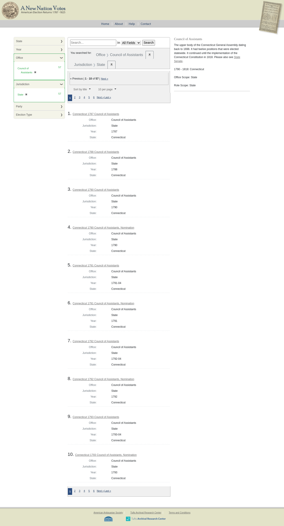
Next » (104, 78)
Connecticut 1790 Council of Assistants (96, 189)
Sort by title (80, 89)
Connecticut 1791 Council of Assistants (96, 265)
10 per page (105, 89)
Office (19, 57)
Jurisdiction (22, 84)
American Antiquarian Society (108, 512)
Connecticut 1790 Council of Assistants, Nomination (103, 227)
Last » (107, 97)
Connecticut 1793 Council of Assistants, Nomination (106, 455)
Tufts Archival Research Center (145, 512)
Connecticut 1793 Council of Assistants (96, 417)
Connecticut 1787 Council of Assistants (96, 114)
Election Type (24, 114)
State (19, 41)
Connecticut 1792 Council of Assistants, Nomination (103, 379)
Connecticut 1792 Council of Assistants (96, 341)
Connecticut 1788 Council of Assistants (96, 152)
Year (18, 49)
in (118, 42)
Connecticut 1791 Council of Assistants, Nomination (103, 303)
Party (19, 106)
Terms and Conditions (179, 512)
